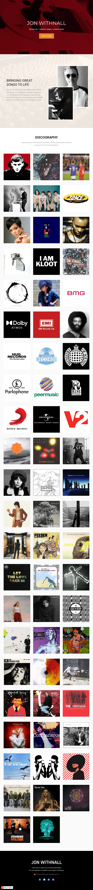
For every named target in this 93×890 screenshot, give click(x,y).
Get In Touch (46, 36)
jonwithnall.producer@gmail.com (47, 874)
